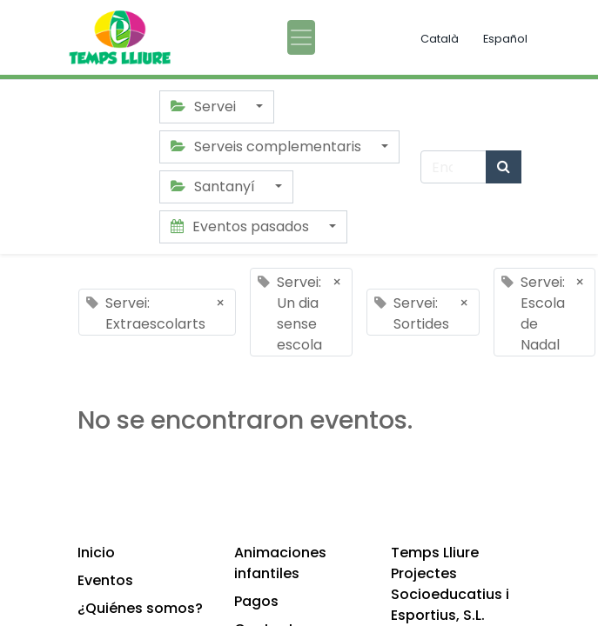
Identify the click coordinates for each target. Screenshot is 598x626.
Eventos (105, 580)
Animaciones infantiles (280, 563)
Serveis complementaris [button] (268, 146)
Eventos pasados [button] (241, 226)
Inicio (96, 553)
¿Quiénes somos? (140, 608)
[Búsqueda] (503, 166)
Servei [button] (205, 107)
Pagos (256, 601)
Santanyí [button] (215, 186)
